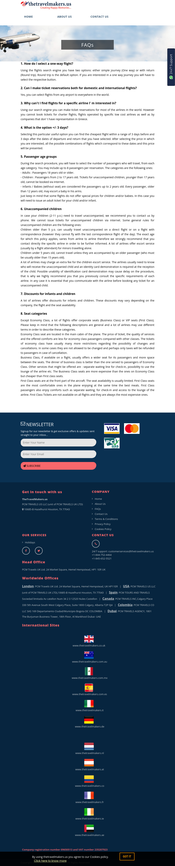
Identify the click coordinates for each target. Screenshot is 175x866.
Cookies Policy (103, 529)
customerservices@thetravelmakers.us (131, 551)
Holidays (30, 542)
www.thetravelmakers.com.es (89, 689)
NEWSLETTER (37, 424)
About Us (100, 504)
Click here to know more (50, 861)
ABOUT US (64, 16)
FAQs (98, 509)
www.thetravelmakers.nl (89, 748)
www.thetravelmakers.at (89, 764)
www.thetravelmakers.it (89, 705)
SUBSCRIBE (32, 466)
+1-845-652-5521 (102, 558)
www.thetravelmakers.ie (89, 813)
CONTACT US (100, 16)
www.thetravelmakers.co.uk (89, 640)
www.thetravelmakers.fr (89, 797)
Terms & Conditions (106, 519)
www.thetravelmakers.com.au (89, 656)
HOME (28, 16)
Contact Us (101, 514)
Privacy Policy (102, 524)
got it (127, 856)
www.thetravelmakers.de (89, 721)
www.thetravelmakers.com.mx (88, 673)
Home (98, 499)
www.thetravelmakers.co (89, 781)
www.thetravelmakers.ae (89, 830)
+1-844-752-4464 (102, 555)
